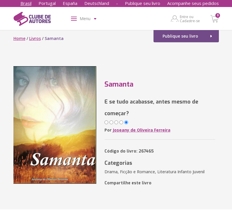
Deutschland (96, 3)
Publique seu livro (142, 3)
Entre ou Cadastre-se (190, 18)
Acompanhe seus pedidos (193, 3)
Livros (35, 38)
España (70, 3)
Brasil (26, 3)
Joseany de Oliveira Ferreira (141, 130)
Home (19, 38)
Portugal (47, 3)
